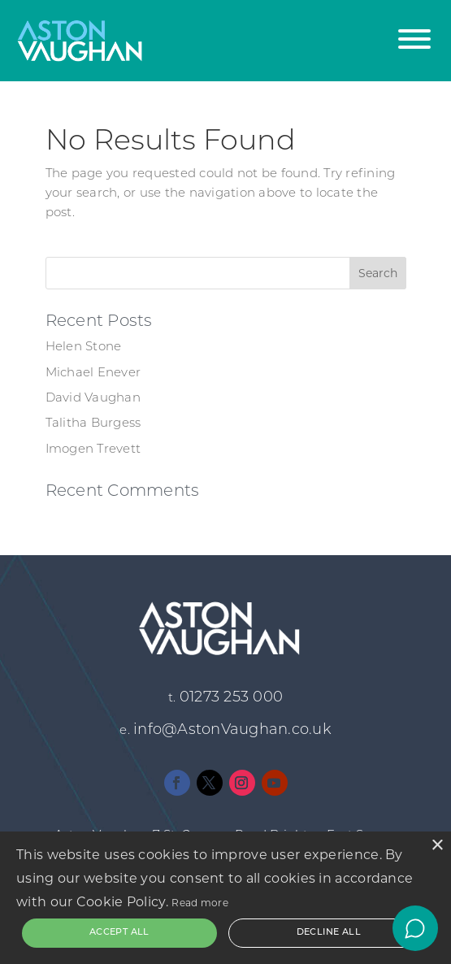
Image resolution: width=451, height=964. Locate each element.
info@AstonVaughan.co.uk (232, 730)
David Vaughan (93, 399)
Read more (199, 903)
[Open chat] (415, 928)
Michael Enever (93, 373)
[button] (414, 30)
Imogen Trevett (93, 450)
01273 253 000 (231, 698)
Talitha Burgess (93, 424)
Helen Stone (84, 347)
